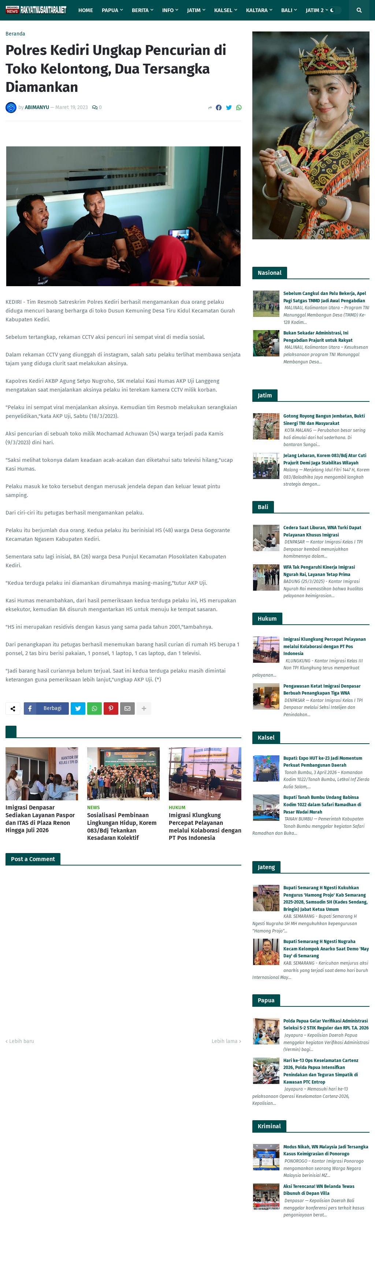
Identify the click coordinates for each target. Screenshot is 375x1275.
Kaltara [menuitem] (257, 10)
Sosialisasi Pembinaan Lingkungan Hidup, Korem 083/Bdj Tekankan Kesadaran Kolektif (122, 1141)
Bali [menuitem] (286, 10)
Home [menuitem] (85, 10)
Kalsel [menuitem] (223, 10)
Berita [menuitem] (140, 10)
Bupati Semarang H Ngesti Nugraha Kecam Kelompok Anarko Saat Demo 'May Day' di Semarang (326, 948)
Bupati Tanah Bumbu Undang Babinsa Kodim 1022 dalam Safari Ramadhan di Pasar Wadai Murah (322, 804)
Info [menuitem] (168, 10)
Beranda (15, 34)
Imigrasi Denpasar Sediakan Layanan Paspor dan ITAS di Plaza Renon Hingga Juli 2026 (40, 1133)
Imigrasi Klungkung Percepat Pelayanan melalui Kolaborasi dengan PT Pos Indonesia (205, 1141)
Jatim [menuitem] (194, 10)
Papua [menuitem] (110, 10)
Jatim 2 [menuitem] (315, 10)
